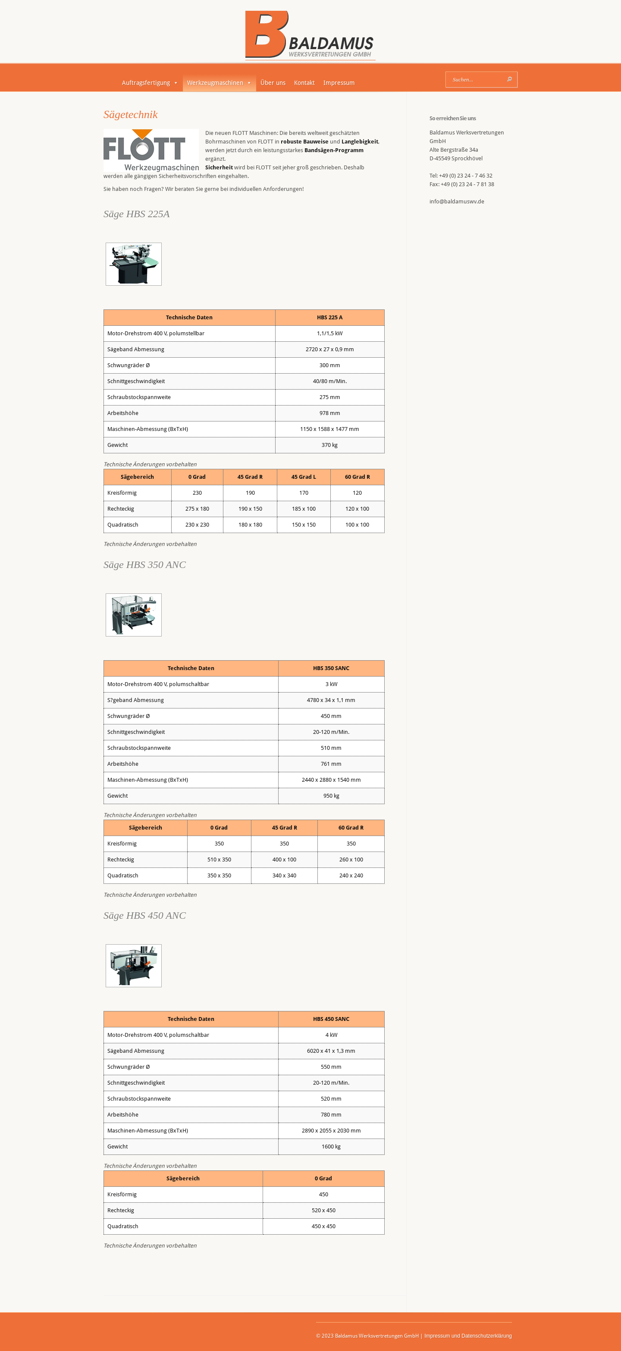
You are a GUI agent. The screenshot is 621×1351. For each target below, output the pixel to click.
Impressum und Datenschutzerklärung (468, 1336)
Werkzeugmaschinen (219, 82)
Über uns (272, 82)
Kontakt (304, 82)
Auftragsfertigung (150, 82)
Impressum (339, 82)
